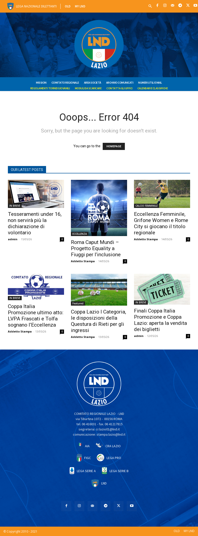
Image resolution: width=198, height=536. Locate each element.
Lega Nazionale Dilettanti (36, 6)
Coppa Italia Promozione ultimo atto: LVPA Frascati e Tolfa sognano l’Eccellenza (35, 315)
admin (12, 239)
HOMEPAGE (113, 146)
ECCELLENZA (79, 234)
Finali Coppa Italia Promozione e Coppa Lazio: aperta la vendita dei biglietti (160, 320)
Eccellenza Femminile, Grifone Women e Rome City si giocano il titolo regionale (161, 223)
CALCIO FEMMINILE (146, 205)
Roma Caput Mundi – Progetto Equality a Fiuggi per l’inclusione (96, 248)
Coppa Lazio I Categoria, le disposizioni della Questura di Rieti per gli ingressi (98, 321)
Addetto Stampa (83, 261)
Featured (77, 303)
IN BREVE (14, 205)
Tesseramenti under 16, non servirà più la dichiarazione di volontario (35, 223)
